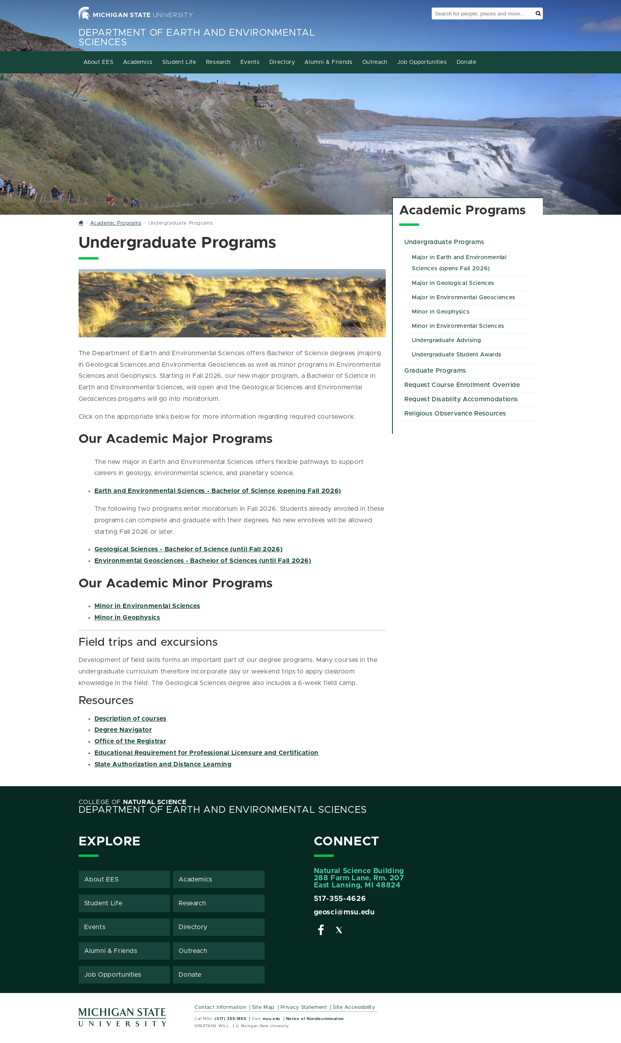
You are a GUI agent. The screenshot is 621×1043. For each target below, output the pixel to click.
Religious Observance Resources (455, 413)
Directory (282, 62)
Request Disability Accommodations (461, 399)
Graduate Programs (435, 371)
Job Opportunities (422, 62)
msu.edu (272, 1019)
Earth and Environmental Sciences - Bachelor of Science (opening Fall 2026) (217, 491)
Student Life (179, 62)
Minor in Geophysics (127, 617)
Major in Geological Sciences (453, 283)
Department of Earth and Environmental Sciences (223, 810)
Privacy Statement (304, 1007)
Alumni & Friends (328, 62)
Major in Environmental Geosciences (463, 297)
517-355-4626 (340, 899)
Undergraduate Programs (444, 242)
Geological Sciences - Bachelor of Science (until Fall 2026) (188, 549)
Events (250, 62)
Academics (138, 62)
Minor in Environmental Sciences (147, 606)
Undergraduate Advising (446, 340)
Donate (467, 62)
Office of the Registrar (130, 741)
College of (132, 802)
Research (218, 62)
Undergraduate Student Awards (457, 355)
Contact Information (220, 1007)
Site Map (263, 1007)
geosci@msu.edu (344, 912)
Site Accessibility (354, 1007)
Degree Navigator (123, 730)
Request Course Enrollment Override (462, 385)
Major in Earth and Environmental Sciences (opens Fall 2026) (459, 263)
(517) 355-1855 (230, 1019)
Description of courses (130, 719)
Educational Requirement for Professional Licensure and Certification (206, 753)
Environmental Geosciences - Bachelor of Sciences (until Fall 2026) (202, 561)
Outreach (375, 62)
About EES (98, 62)
